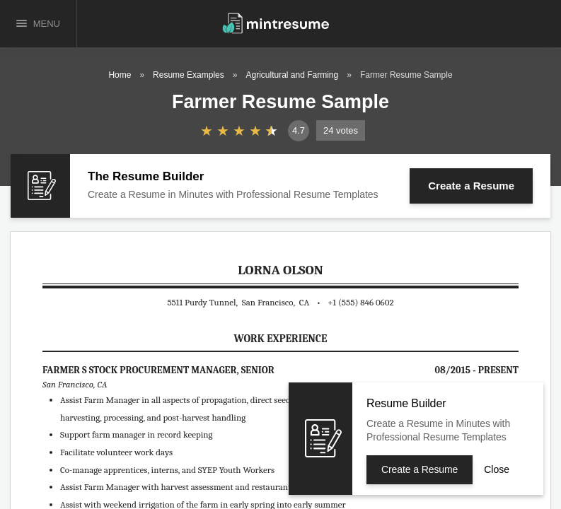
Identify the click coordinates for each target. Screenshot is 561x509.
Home (119, 75)
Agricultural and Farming (291, 75)
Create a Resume (471, 186)
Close (496, 469)
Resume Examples (188, 75)
